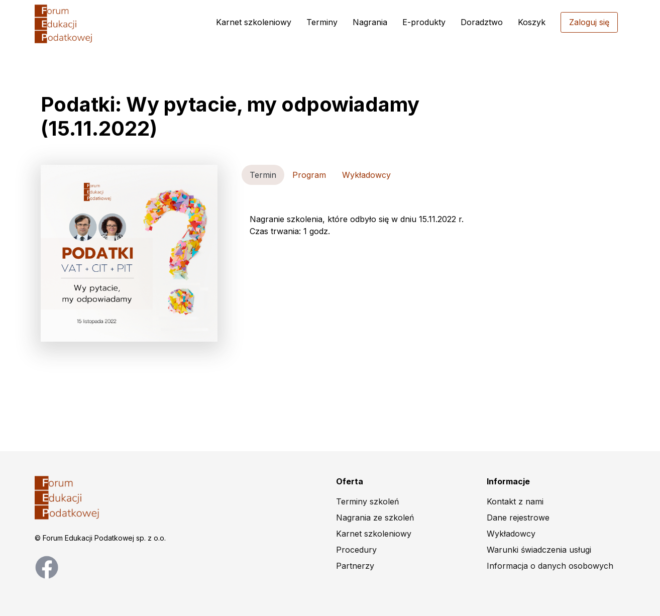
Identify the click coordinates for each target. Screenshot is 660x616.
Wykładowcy (511, 534)
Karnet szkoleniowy (253, 22)
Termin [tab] (263, 175)
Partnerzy (355, 566)
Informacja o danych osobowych (550, 566)
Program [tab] (309, 175)
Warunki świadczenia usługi (539, 550)
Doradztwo (482, 22)
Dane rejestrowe (518, 517)
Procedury (356, 550)
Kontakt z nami (515, 501)
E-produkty (424, 22)
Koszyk (531, 22)
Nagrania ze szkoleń (375, 517)
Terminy (322, 22)
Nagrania (370, 22)
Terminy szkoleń (367, 501)
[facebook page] (47, 566)
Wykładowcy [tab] (366, 175)
